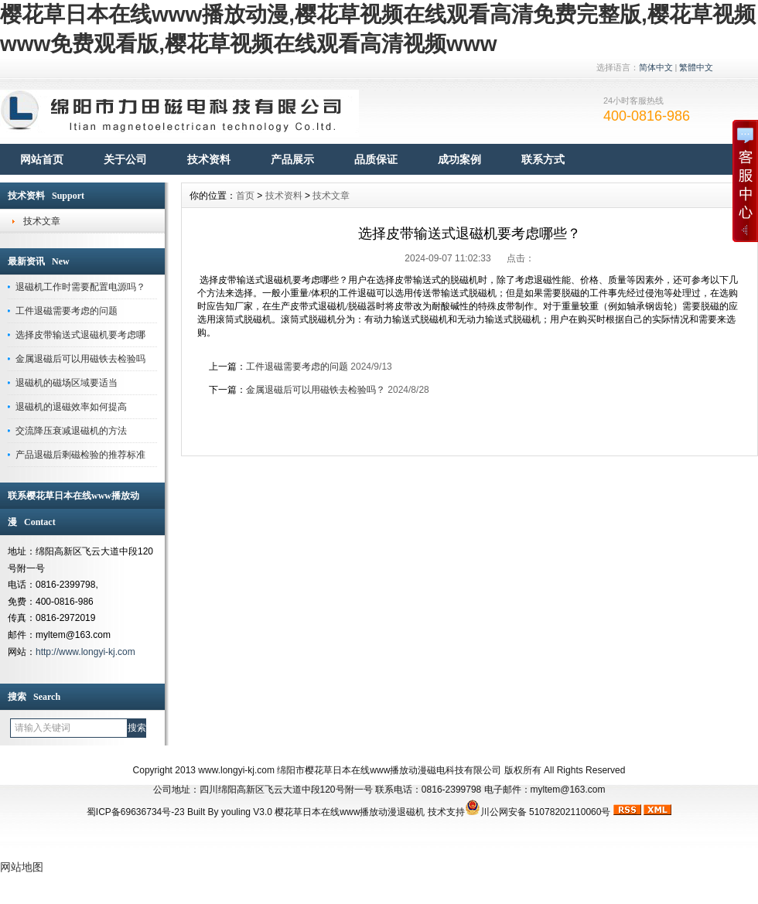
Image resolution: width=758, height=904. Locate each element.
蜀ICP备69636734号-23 (136, 812)
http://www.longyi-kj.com (85, 651)
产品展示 (292, 159)
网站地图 (21, 867)
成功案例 (459, 159)
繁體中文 (696, 67)
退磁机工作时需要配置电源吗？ (80, 286)
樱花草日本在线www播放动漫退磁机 (350, 812)
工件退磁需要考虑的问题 (66, 310)
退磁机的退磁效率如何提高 (71, 406)
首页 (245, 195)
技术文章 (41, 221)
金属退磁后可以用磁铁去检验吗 (80, 358)
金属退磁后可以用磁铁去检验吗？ (315, 389)
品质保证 (376, 159)
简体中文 (656, 67)
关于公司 (125, 159)
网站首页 (41, 159)
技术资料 (208, 159)
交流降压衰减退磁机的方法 (71, 430)
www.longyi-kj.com (236, 770)
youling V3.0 (246, 812)
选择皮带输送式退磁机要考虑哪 (80, 334)
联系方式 (543, 159)
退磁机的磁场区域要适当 (66, 382)
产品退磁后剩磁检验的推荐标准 (80, 454)
